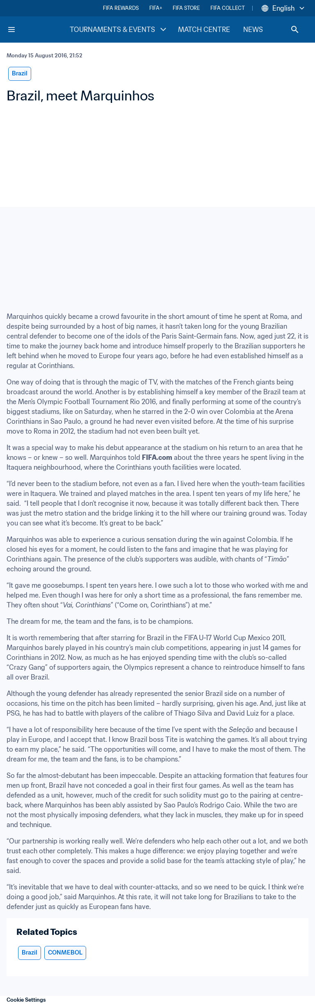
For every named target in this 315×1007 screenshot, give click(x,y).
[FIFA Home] (38, 29)
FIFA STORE (186, 8)
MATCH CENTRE (204, 29)
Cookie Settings (26, 999)
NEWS (253, 29)
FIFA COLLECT (227, 8)
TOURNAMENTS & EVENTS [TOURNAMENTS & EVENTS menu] (119, 29)
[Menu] (11, 29)
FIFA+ (155, 8)
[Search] (295, 29)
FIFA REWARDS (121, 8)
